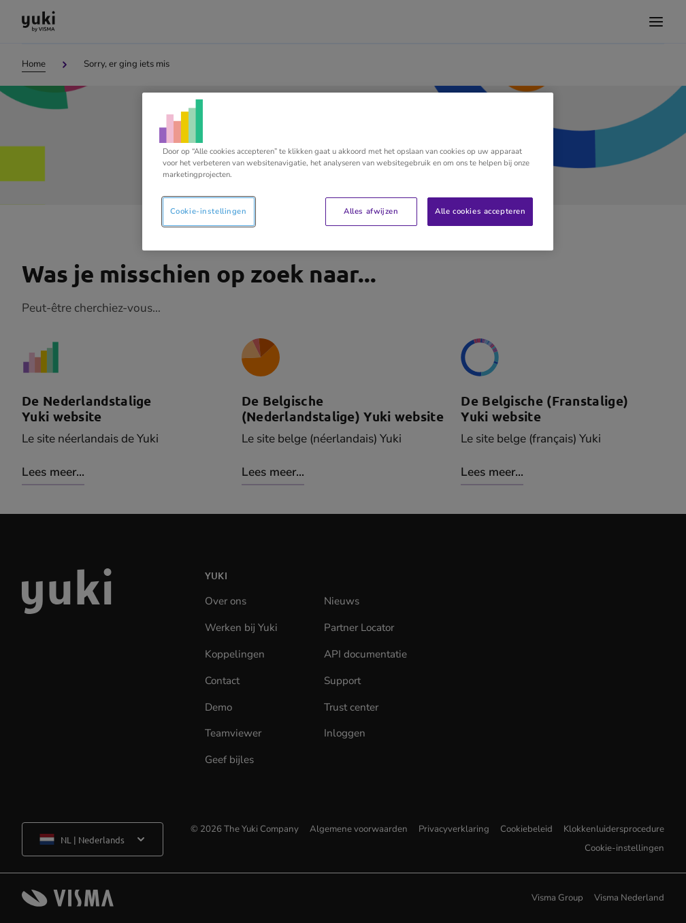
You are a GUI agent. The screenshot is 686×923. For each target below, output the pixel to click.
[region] (348, 171)
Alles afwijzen (371, 211)
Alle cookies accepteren (480, 211)
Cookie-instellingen (208, 211)
